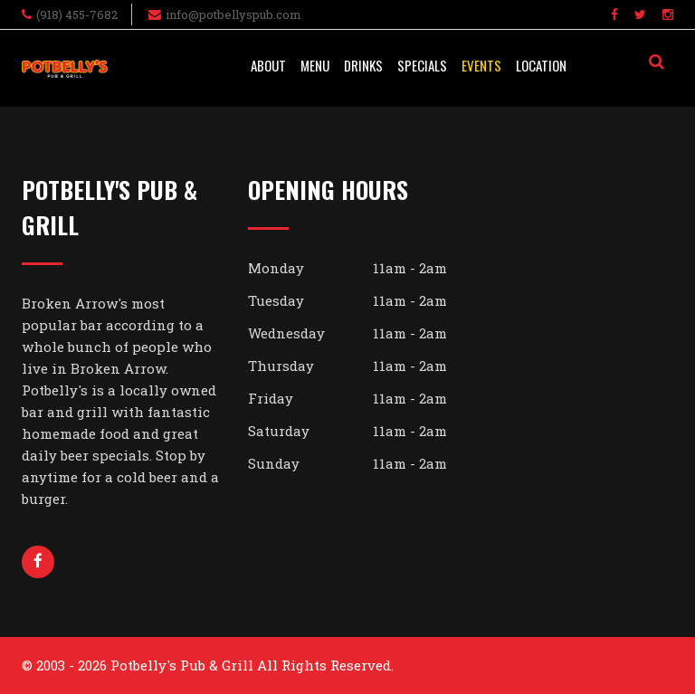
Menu (314, 65)
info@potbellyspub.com (233, 14)
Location (541, 65)
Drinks (363, 65)
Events (481, 65)
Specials (422, 65)
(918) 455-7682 (77, 14)
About (268, 65)
